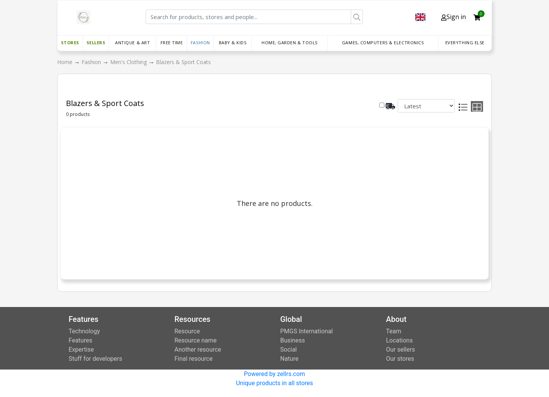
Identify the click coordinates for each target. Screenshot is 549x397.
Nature (289, 358)
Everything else (465, 42)
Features (80, 340)
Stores (70, 42)
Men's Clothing (129, 62)
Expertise (81, 349)
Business (292, 340)
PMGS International (306, 331)
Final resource (194, 358)
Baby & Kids (233, 42)
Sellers (96, 42)
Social (288, 349)
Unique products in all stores (274, 383)
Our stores (400, 358)
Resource (187, 331)
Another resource (198, 349)
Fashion (200, 42)
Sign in (453, 17)
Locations (399, 340)
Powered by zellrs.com (274, 374)
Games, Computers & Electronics (383, 42)
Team (393, 331)
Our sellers (400, 349)
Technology (84, 331)
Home (65, 62)
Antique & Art (132, 42)
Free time (172, 42)
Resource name (196, 340)
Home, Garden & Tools (290, 42)
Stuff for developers (95, 358)
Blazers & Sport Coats (183, 62)
